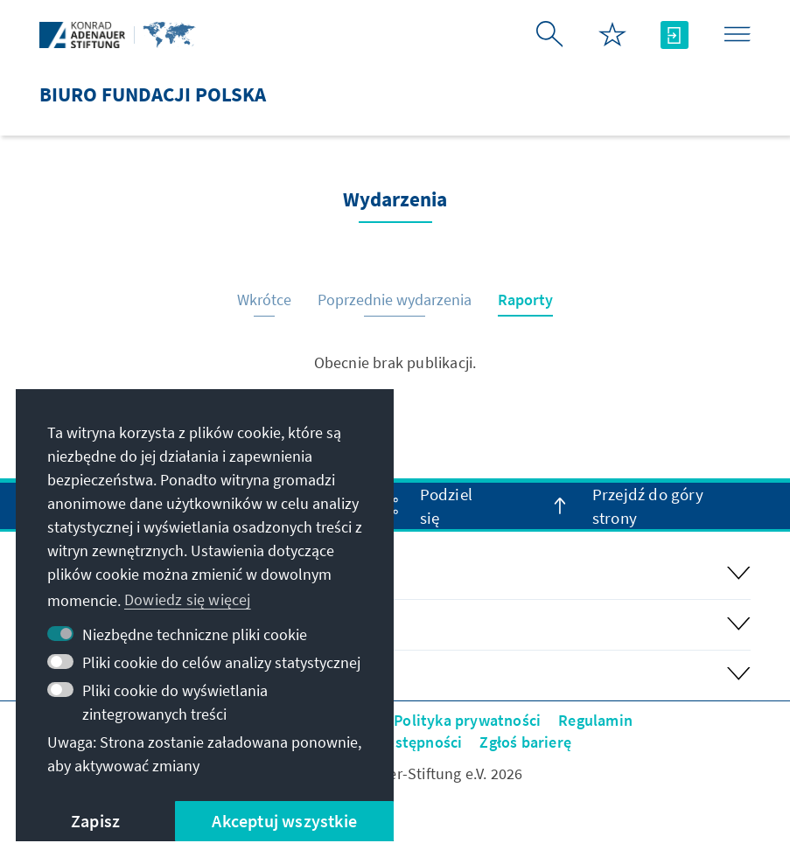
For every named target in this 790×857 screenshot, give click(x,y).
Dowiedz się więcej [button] (187, 599)
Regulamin (595, 720)
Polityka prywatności (467, 720)
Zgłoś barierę (525, 742)
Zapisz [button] (95, 821)
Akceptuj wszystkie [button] (284, 821)
